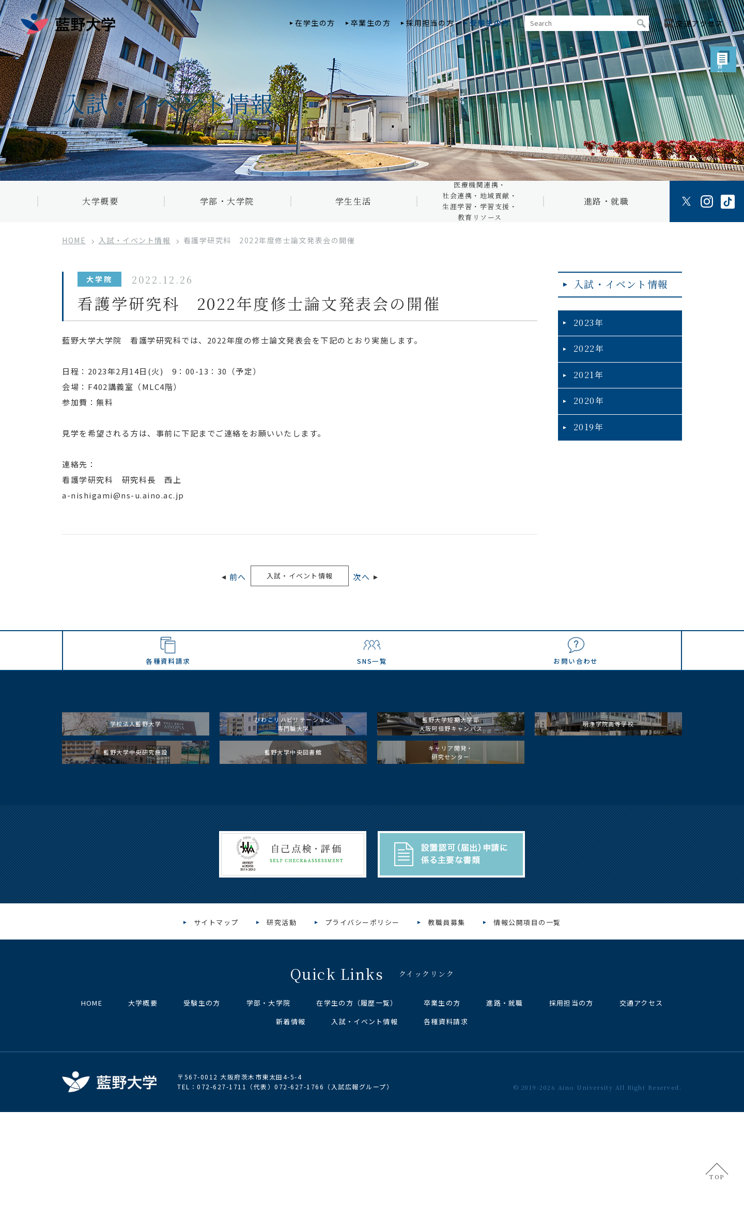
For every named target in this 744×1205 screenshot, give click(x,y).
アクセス (699, 23)
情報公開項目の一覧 (527, 1015)
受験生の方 (490, 23)
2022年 (586, 358)
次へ (385, 578)
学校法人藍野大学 (136, 781)
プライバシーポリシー (362, 1015)
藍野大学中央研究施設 (135, 833)
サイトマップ (216, 1015)
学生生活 (353, 201)
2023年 (586, 332)
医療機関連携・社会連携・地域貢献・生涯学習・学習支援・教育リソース (479, 201)
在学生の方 (315, 23)
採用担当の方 (430, 23)
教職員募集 (447, 1015)
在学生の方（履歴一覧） (356, 1096)
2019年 (586, 433)
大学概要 (100, 201)
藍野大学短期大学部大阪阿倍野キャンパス (451, 782)
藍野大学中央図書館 (293, 833)
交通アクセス (641, 1096)
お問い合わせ (575, 696)
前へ (214, 578)
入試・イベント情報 (300, 577)
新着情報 (290, 1114)
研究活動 (282, 1015)
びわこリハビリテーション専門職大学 (293, 782)
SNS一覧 (372, 696)
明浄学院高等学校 (608, 781)
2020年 (586, 408)
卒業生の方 (371, 23)
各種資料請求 (168, 696)
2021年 (586, 382)
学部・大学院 (227, 201)
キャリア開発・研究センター (451, 834)
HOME (91, 1096)
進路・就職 (606, 201)
